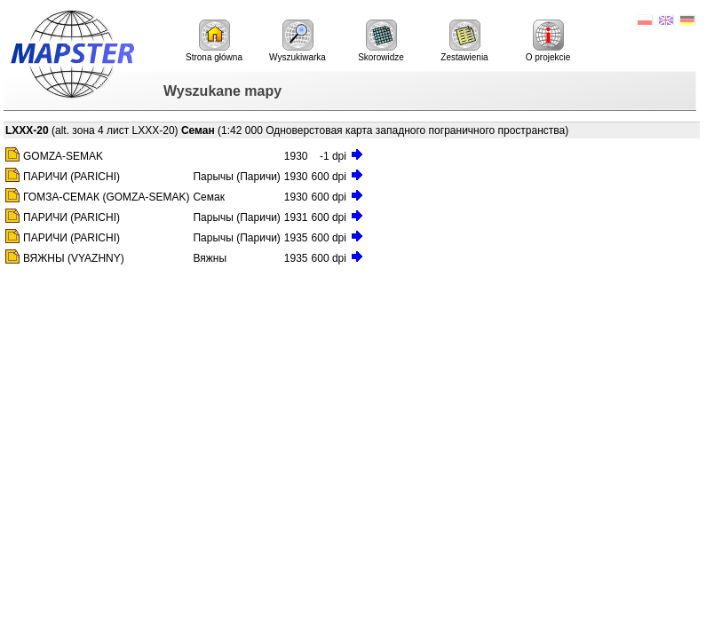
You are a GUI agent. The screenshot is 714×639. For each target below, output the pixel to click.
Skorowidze (381, 41)
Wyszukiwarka (297, 41)
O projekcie (548, 41)
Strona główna (214, 41)
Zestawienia (464, 41)
